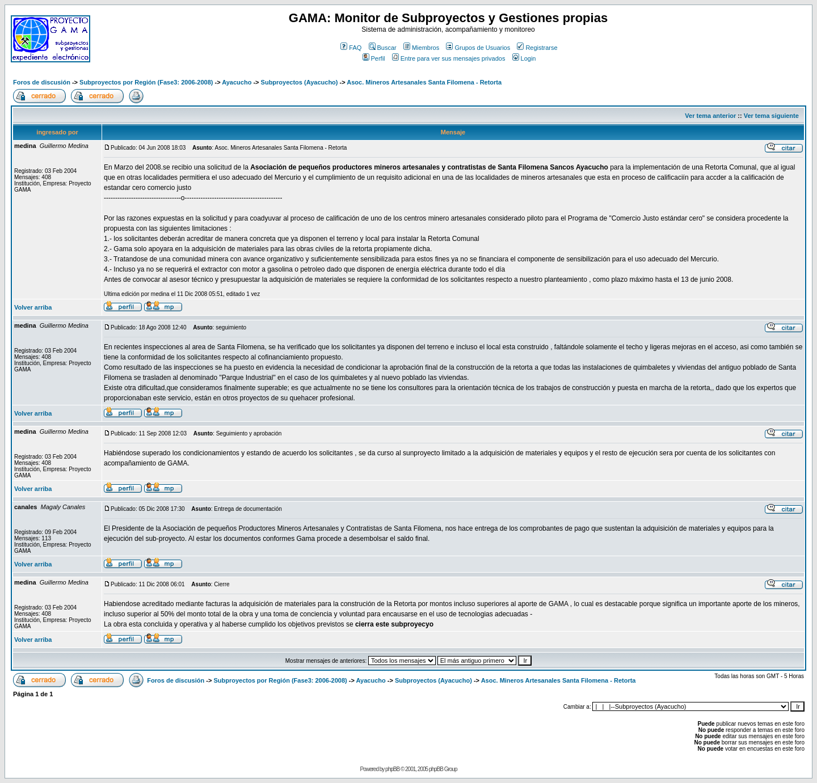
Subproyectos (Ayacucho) (299, 82)
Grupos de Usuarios (478, 47)
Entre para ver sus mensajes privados (449, 58)
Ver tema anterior (710, 115)
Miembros (421, 47)
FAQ (350, 47)
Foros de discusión (41, 82)
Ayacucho (236, 82)
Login (524, 58)
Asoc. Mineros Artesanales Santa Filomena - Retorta (424, 82)
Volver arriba (33, 307)
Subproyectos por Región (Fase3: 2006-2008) (146, 82)
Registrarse (537, 47)
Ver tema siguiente (771, 115)
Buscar (383, 47)
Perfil (374, 58)
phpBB (392, 769)
